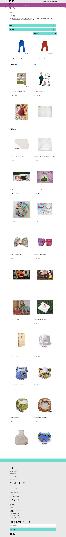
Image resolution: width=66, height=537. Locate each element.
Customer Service (46, 1)
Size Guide (12, 494)
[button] (33, 19)
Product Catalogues (14, 488)
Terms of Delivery (14, 471)
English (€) (55, 1)
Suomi (11, 479)
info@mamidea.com (14, 513)
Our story (12, 485)
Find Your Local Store (14, 492)
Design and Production (15, 496)
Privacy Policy (13, 473)
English (15, 479)
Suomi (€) (51, 1)
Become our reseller (14, 490)
